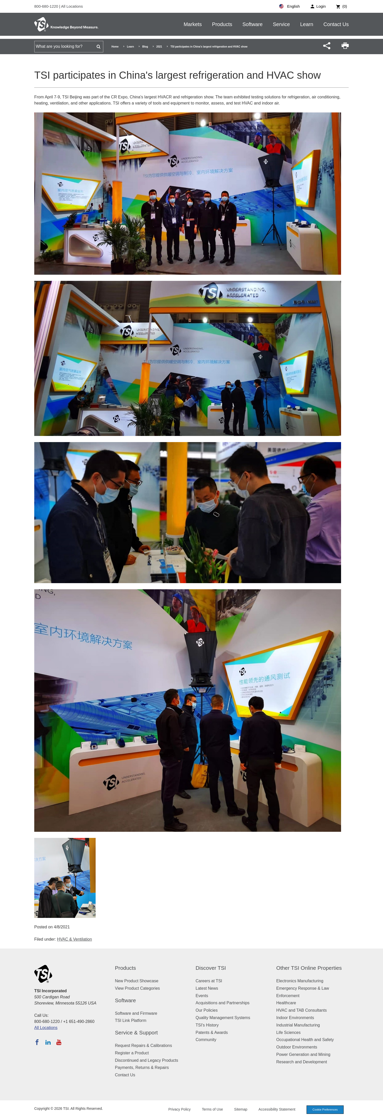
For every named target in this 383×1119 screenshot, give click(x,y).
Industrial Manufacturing (298, 1025)
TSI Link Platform (131, 1020)
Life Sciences (288, 1032)
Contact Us (336, 24)
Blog (145, 46)
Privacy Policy (179, 1109)
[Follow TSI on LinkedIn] (48, 1042)
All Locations (72, 6)
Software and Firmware (136, 1013)
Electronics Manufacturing (299, 981)
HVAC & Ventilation (74, 939)
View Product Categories (137, 988)
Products (222, 24)
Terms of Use (212, 1109)
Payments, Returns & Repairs (142, 1067)
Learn (306, 24)
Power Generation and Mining (303, 1054)
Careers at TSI (209, 981)
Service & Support (136, 1032)
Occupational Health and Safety (305, 1039)
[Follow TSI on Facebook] (37, 1042)
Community (206, 1039)
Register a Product (132, 1053)
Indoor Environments (295, 1018)
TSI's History (207, 1025)
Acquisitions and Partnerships (223, 1003)
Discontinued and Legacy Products (146, 1060)
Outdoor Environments (296, 1047)
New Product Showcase (137, 981)
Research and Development (301, 1062)
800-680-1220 (46, 6)
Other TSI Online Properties (309, 968)
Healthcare (286, 1003)
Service (281, 24)
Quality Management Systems (223, 1018)
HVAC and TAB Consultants (301, 1010)
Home (115, 46)
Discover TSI (211, 968)
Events (202, 996)
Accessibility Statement (276, 1109)
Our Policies (207, 1010)
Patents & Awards (212, 1032)
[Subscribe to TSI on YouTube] (58, 1042)
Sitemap (240, 1109)
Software (252, 24)
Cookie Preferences (324, 1109)
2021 (159, 46)
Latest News (207, 988)
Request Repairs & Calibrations (143, 1045)
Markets (193, 24)
